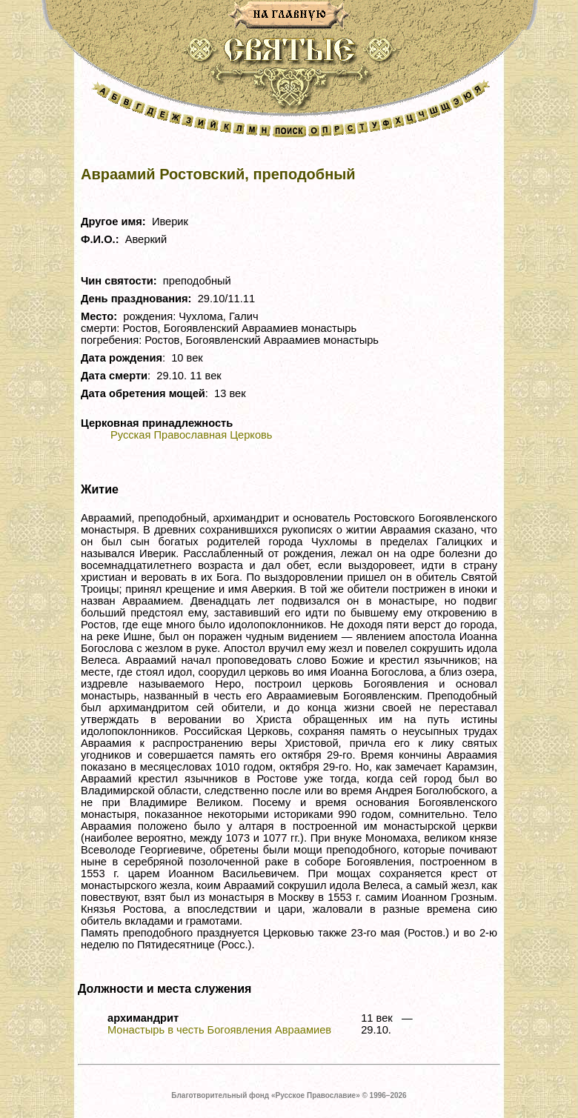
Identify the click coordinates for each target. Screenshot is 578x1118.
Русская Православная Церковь (191, 435)
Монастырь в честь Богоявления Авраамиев (219, 1030)
